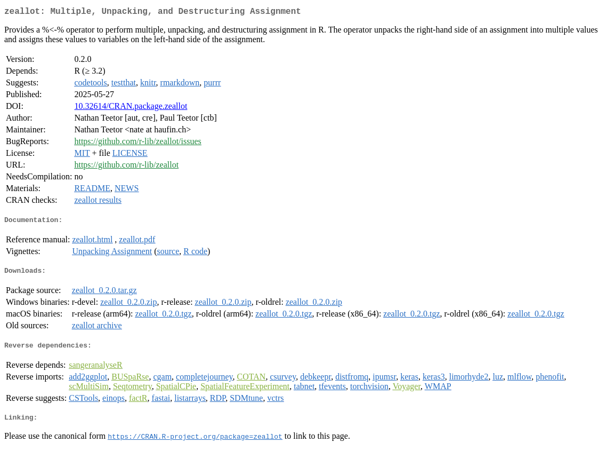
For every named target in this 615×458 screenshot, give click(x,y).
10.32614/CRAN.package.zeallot (130, 108)
